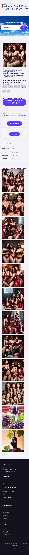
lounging (16, 87)
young (5, 87)
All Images (6, 484)
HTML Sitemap (24, 547)
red (4, 91)
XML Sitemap (4, 547)
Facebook (5, 510)
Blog (4, 494)
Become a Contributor (9, 502)
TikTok (4, 521)
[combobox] (14, 27)
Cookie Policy (6, 534)
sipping (23, 87)
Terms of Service (7, 529)
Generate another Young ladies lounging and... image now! (14, 102)
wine (8, 91)
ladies (10, 87)
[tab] (14, 551)
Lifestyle (5, 481)
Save (14, 134)
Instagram (6, 512)
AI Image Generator (8, 491)
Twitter (5, 518)
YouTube (5, 515)
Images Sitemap (14, 547)
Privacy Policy (6, 532)
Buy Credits (14, 123)
